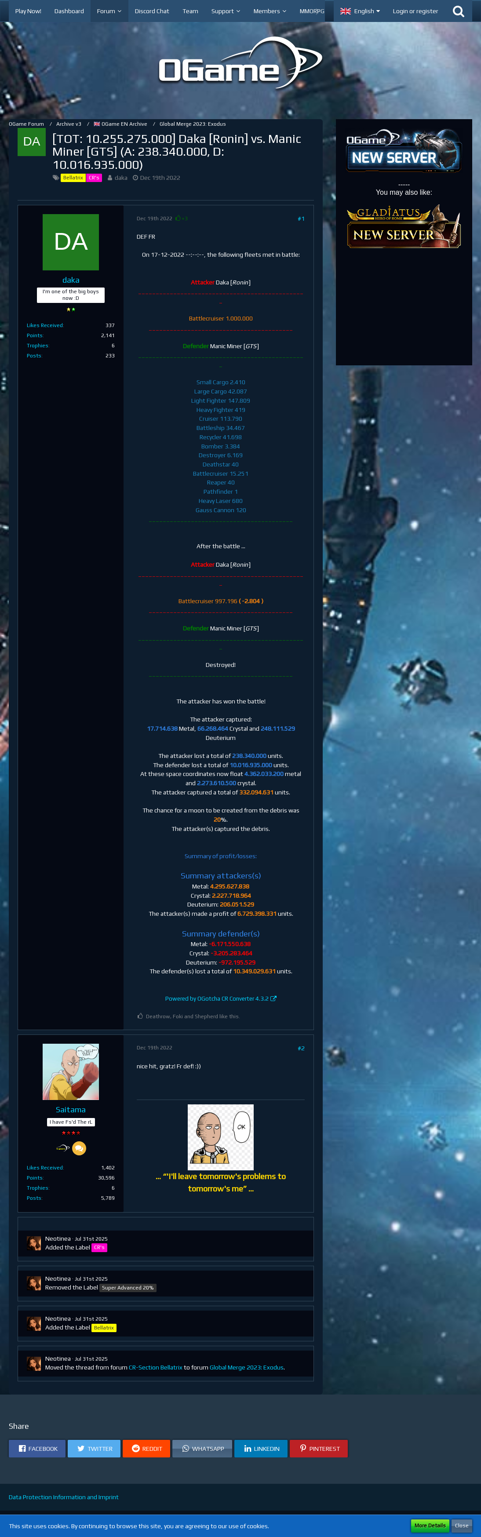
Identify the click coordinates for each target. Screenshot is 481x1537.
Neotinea (58, 1238)
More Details (430, 1525)
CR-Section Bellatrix (155, 1367)
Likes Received (45, 325)
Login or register (415, 11)
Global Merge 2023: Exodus (247, 1367)
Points (35, 335)
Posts (34, 356)
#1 (301, 218)
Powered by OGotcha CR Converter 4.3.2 (217, 998)
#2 (301, 1048)
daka (121, 177)
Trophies (37, 345)
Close (462, 1525)
